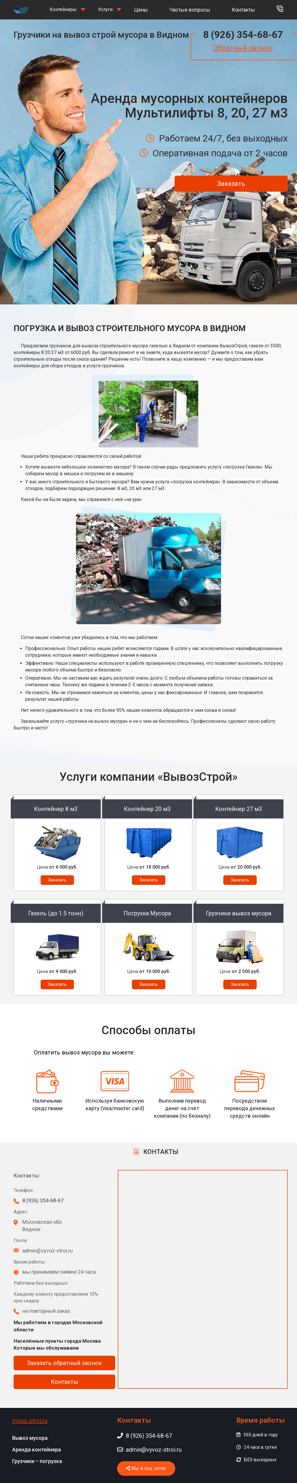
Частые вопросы (189, 10)
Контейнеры (63, 9)
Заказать (231, 183)
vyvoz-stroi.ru (29, 1420)
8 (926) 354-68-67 (243, 34)
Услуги (105, 9)
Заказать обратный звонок (64, 1362)
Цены (141, 10)
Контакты (243, 10)
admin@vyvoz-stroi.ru (149, 1449)
